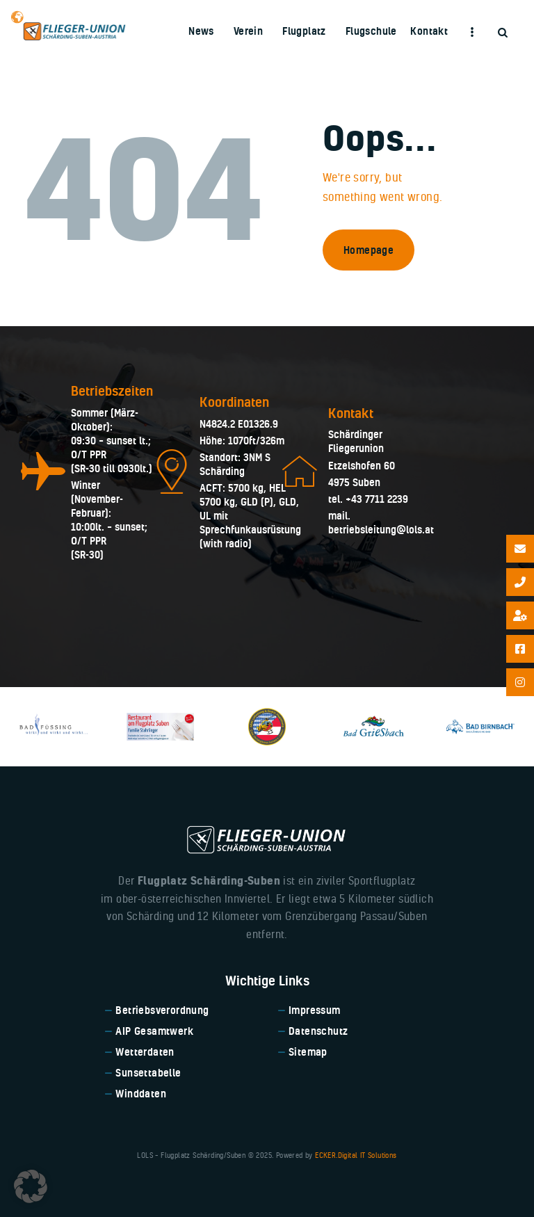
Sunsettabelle (148, 1072)
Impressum (315, 1010)
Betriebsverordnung (162, 1010)
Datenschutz (318, 1031)
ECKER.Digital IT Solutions (355, 1155)
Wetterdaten (144, 1051)
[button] (30, 1186)
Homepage (368, 250)
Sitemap (308, 1051)
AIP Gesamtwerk (154, 1031)
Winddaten (140, 1093)
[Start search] (503, 33)
